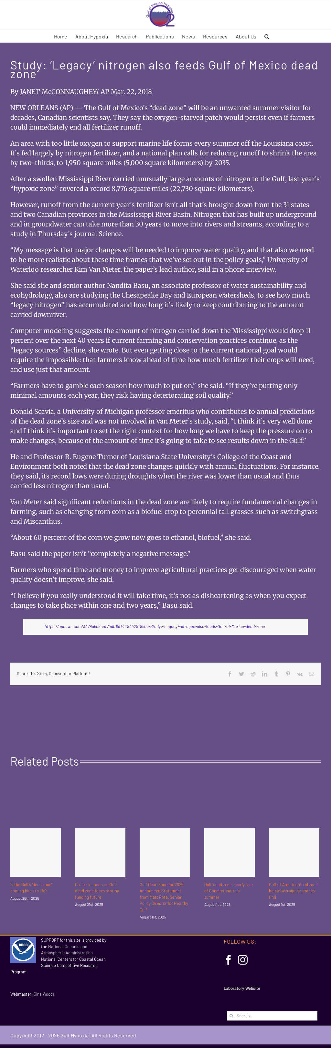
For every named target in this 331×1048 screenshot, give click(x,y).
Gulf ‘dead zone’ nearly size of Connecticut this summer (228, 891)
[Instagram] (243, 960)
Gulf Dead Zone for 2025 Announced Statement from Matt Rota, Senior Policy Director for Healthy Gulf (164, 897)
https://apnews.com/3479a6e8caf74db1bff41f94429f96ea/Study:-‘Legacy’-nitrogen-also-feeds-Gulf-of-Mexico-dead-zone (155, 626)
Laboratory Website (242, 988)
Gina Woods (44, 994)
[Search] (231, 1016)
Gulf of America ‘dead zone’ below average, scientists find (293, 891)
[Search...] (272, 1016)
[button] (266, 35)
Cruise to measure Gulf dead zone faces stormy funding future (97, 891)
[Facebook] (228, 960)
